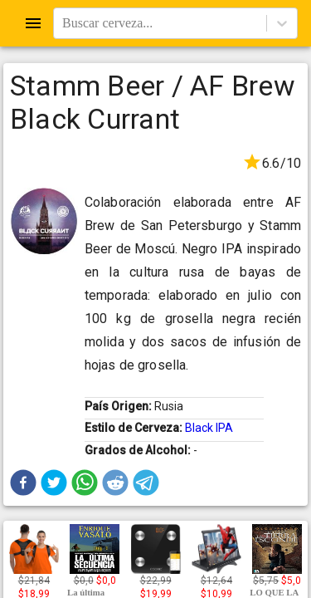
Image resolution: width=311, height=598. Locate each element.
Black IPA (209, 427)
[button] (23, 482)
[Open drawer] (33, 23)
